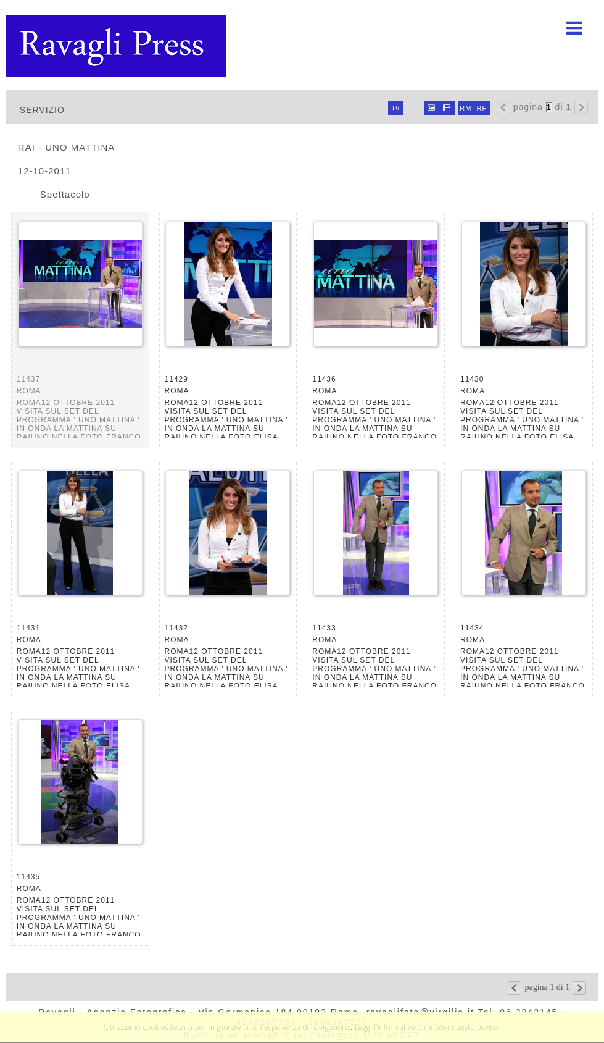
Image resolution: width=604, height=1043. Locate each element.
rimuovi (437, 1027)
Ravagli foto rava (117, 46)
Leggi (363, 1027)
